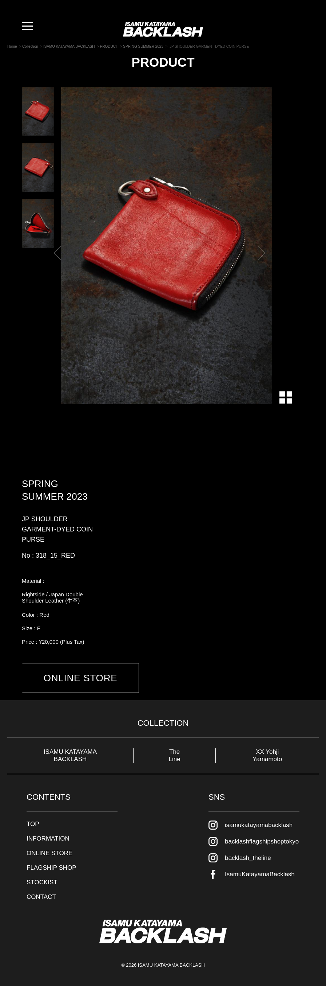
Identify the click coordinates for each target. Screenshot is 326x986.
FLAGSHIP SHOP (51, 867)
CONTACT (41, 896)
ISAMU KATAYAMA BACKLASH (70, 755)
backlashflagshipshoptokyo (262, 841)
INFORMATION (48, 838)
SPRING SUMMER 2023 (55, 490)
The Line (174, 755)
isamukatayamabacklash (259, 825)
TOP (33, 824)
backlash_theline (248, 857)
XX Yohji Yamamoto (267, 755)
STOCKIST (42, 882)
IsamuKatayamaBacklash (260, 874)
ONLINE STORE (81, 678)
